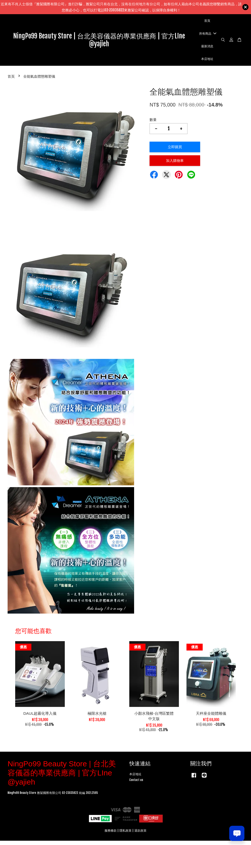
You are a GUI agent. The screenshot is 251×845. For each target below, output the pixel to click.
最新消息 (207, 48)
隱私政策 (125, 834)
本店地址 (207, 61)
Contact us (136, 784)
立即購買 (175, 151)
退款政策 (140, 834)
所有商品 (207, 35)
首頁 (207, 23)
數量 (153, 124)
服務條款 (110, 834)
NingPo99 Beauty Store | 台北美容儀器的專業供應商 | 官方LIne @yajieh (99, 42)
